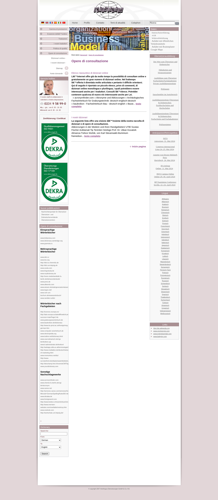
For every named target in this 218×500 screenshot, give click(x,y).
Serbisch (165, 286)
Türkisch (165, 303)
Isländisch (165, 240)
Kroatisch (165, 253)
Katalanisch (165, 248)
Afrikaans (165, 199)
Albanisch (165, 202)
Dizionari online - (58, 58)
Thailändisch (165, 297)
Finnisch (165, 223)
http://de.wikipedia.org (161, 328)
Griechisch (165, 232)
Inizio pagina (138, 146)
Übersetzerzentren (48, 220)
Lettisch (165, 256)
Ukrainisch (165, 305)
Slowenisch (165, 292)
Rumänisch (165, 278)
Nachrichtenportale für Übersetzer (53, 212)
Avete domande (56, 74)
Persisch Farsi (165, 270)
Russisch (165, 281)
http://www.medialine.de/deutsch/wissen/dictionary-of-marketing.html (59, 351)
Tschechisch (165, 300)
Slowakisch (165, 289)
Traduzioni (63, 39)
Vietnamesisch (165, 311)
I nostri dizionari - (58, 63)
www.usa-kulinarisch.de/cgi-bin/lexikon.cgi (50, 340)
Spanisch (165, 294)
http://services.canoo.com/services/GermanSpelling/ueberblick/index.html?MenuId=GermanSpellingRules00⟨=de (67, 392)
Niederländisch (165, 264)
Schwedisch (165, 283)
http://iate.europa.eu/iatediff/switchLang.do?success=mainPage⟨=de (56, 316)
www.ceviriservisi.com (161, 331)
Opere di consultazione (58, 53)
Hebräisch (165, 234)
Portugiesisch (165, 275)
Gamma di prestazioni (58, 29)
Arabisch (165, 204)
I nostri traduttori (61, 44)
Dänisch (165, 215)
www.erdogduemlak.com (162, 334)
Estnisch (165, 221)
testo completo (92, 136)
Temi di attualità (117, 23)
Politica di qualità (60, 48)
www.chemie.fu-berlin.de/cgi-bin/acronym (51, 384)
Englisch (165, 218)
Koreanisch (165, 251)
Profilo (87, 23)
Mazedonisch (165, 262)
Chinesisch (165, 212)
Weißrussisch (165, 313)
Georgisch (165, 229)
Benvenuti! (83, 55)
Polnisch (165, 273)
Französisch (165, 226)
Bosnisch (165, 207)
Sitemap (59, 68)
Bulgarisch (165, 210)
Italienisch (165, 242)
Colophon (135, 23)
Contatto (100, 23)
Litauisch (165, 259)
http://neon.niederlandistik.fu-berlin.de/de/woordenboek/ (51, 277)
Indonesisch (165, 237)
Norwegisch (165, 267)
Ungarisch (165, 308)
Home (75, 23)
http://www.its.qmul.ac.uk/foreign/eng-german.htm (54, 326)
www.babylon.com (160, 336)
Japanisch (165, 245)
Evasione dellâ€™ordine (57, 34)
